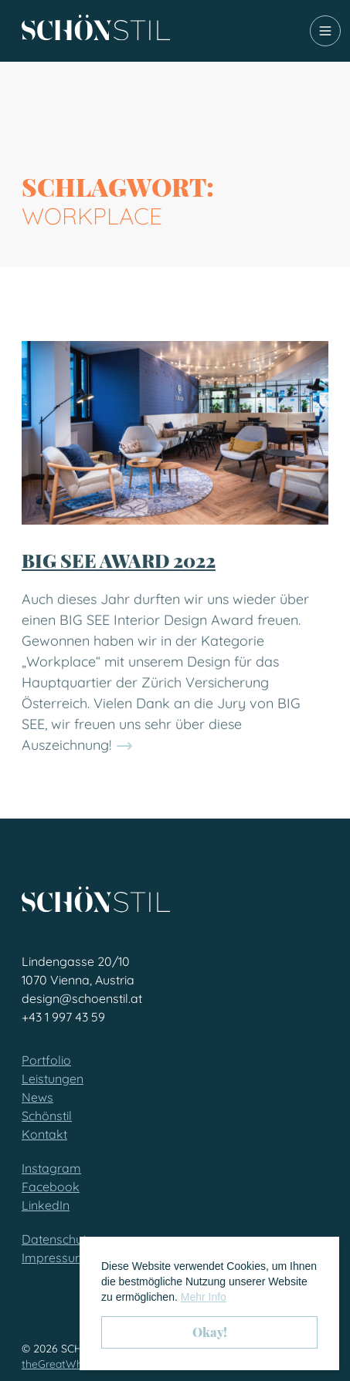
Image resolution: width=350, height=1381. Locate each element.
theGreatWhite (58, 1364)
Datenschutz (57, 1239)
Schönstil (47, 1115)
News (37, 1097)
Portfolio (46, 1060)
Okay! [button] (209, 1332)
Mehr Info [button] (203, 1297)
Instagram (51, 1168)
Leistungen (52, 1078)
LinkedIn (46, 1205)
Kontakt (44, 1134)
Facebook (51, 1186)
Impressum (54, 1257)
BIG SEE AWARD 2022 (119, 585)
